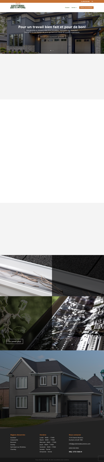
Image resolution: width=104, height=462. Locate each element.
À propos (67, 7)
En (92, 1)
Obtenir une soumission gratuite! (52, 37)
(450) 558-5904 (74, 448)
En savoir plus (15, 341)
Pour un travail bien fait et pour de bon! (52, 26)
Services (73, 7)
